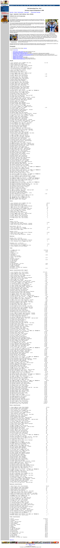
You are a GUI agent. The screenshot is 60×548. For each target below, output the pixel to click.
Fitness (44, 5)
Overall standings (20, 12)
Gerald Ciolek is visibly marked (18, 51)
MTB (27, 5)
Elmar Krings (16, 49)
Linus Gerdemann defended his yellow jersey (20, 52)
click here (25, 48)
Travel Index (33, 544)
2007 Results (3, 11)
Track (37, 5)
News (16, 5)
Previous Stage (33, 12)
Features (21, 5)
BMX (30, 5)
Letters (47, 5)
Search (50, 5)
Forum (54, 5)
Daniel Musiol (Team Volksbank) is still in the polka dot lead (23, 54)
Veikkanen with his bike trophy (18, 56)
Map (1, 9)
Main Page (11, 12)
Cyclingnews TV (12, 5)
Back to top (12, 539)
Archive (30, 544)
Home (2, 6)
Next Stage (38, 12)
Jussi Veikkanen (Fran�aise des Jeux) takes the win (22, 55)
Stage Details (26, 12)
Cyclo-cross (33, 5)
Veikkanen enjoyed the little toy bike (19, 58)
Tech (18, 5)
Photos (40, 5)
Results (15, 12)
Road (25, 5)
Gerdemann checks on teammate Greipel (20, 53)
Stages (2, 7)
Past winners (3, 10)
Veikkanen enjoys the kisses (17, 57)
